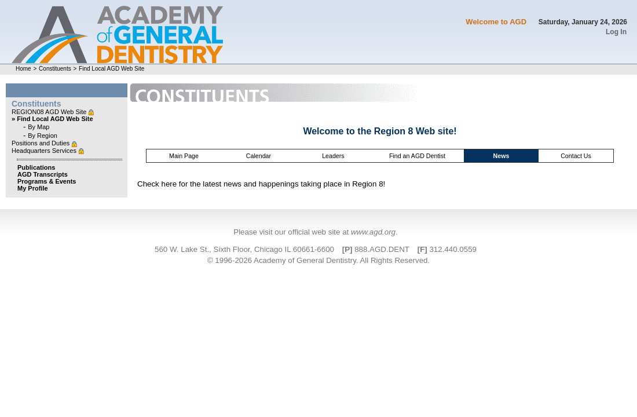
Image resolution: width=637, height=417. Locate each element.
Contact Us (576, 155)
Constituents (55, 68)
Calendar (258, 155)
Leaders (333, 155)
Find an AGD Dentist (417, 155)
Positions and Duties (41, 143)
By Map (38, 126)
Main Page (184, 155)
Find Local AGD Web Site (111, 68)
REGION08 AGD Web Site (50, 111)
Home (23, 68)
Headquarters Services (45, 150)
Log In (616, 32)
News (501, 155)
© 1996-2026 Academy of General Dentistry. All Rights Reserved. (318, 260)
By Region (42, 135)
